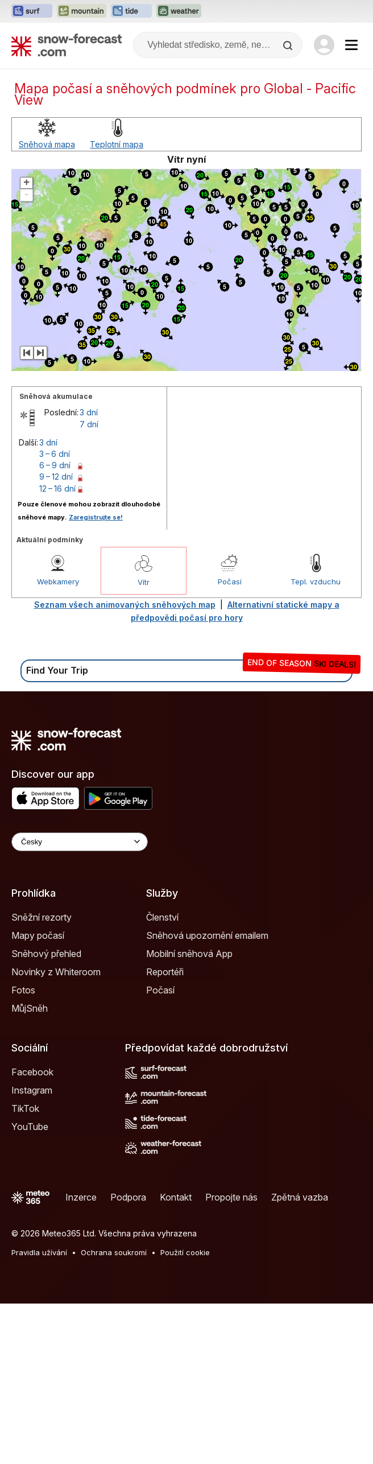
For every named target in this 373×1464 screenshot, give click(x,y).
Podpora (128, 1197)
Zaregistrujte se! (96, 517)
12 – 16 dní (57, 488)
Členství (162, 917)
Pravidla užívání (39, 1252)
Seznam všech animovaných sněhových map (124, 604)
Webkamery (58, 581)
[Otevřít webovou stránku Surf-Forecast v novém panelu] (31, 11)
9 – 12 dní (56, 476)
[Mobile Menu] (351, 45)
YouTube (29, 1126)
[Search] (289, 45)
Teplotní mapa (116, 144)
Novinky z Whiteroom (56, 972)
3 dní (89, 412)
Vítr (144, 582)
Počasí (230, 581)
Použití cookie (185, 1252)
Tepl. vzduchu (316, 581)
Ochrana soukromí (114, 1252)
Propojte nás (231, 1197)
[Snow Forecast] (66, 45)
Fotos (23, 990)
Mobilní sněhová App (189, 953)
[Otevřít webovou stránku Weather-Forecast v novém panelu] (178, 11)
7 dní (89, 424)
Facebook (32, 1072)
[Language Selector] (79, 841)
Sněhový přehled (46, 953)
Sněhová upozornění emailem (207, 935)
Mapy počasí (37, 935)
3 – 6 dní (54, 454)
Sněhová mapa (47, 144)
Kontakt (176, 1197)
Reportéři (165, 972)
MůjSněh (29, 1008)
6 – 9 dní (55, 465)
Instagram (31, 1090)
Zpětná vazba (299, 1197)
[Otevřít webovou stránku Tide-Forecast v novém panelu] (131, 11)
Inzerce (81, 1197)
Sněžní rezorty (41, 917)
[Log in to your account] (324, 45)
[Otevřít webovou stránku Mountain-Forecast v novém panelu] (81, 11)
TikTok (25, 1108)
